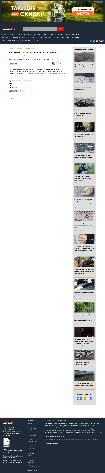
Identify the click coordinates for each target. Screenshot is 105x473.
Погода (47, 37)
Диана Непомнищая (61, 63)
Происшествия (70, 34)
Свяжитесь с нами (8, 427)
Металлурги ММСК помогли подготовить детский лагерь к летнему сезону (82, 178)
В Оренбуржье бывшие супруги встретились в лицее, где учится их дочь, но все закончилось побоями (84, 248)
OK (10, 85)
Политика (5, 37)
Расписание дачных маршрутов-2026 (14, 40)
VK (10, 82)
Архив (4, 34)
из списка (95, 440)
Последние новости (83, 49)
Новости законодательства (70, 37)
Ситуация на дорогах (49, 34)
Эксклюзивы (21, 34)
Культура (31, 37)
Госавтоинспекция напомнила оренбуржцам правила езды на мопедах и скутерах (82, 87)
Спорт (37, 37)
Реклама (60, 34)
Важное (29, 34)
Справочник (11, 34)
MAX (10, 83)
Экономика (14, 37)
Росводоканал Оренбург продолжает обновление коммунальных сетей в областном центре (84, 271)
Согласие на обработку (10, 456)
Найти (61, 29)
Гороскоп (37, 34)
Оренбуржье (55, 37)
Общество (22, 37)
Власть (78, 34)
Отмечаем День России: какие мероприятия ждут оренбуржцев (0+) (83, 225)
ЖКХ (42, 37)
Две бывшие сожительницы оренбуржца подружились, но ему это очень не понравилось (83, 341)
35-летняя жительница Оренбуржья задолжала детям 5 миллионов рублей (84, 294)
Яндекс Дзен (13, 87)
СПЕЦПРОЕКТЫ (33, 40)
